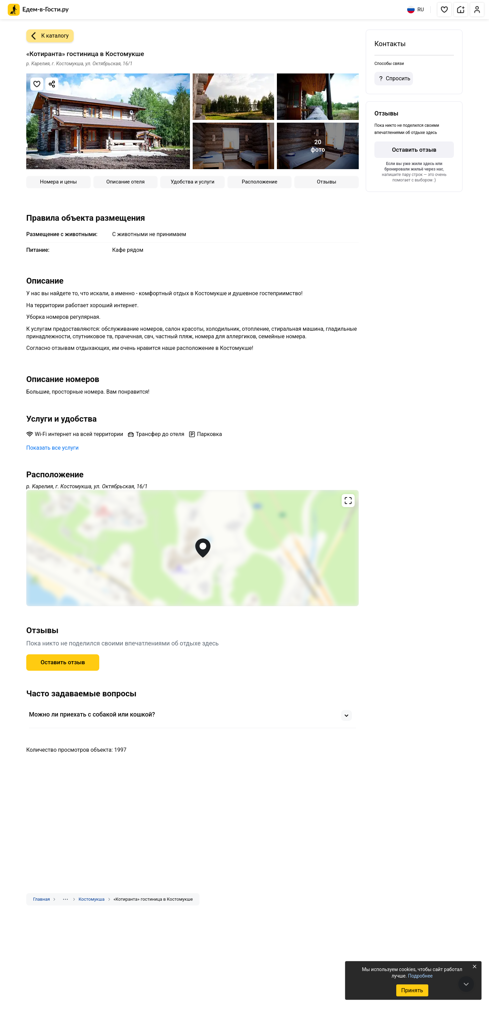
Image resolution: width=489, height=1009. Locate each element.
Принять (412, 990)
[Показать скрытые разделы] (65, 899)
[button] (444, 9)
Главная (41, 899)
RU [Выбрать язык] (415, 9)
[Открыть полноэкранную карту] (192, 548)
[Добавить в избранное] (36, 84)
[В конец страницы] (466, 984)
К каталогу (47, 35)
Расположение (259, 182)
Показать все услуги (52, 448)
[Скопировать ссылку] (51, 84)
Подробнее (420, 976)
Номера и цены (58, 182)
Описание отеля (125, 182)
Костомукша (91, 899)
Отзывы (326, 182)
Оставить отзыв (63, 662)
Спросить (393, 78)
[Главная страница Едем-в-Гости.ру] (38, 10)
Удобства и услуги (192, 182)
